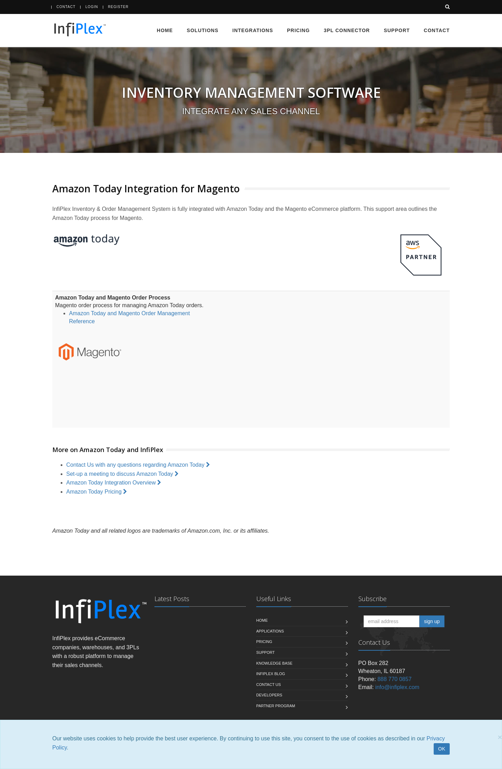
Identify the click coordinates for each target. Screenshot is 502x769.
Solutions (203, 30)
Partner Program (275, 706)
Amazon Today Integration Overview (114, 483)
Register (118, 7)
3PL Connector (347, 30)
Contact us (268, 684)
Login (91, 7)
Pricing (298, 30)
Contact (66, 7)
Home (165, 30)
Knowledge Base (274, 663)
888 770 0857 (395, 679)
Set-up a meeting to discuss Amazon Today (123, 474)
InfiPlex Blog (270, 674)
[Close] (500, 737)
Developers (269, 695)
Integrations (253, 30)
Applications (270, 631)
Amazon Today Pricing (97, 492)
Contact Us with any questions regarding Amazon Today (138, 465)
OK (441, 749)
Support (397, 30)
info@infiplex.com (397, 687)
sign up (432, 621)
